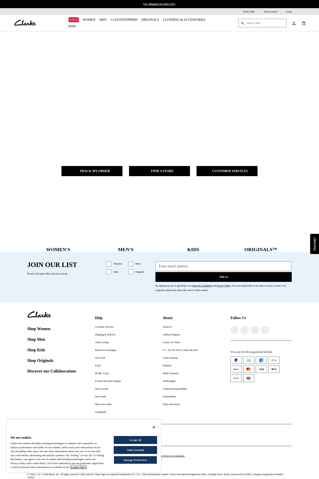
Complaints (100, 412)
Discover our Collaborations (51, 371)
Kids (72, 26)
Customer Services (227, 171)
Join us (223, 276)
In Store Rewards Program (108, 381)
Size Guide (100, 396)
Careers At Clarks (171, 342)
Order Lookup (102, 342)
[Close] (153, 427)
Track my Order (92, 171)
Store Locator (101, 388)
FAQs (98, 365)
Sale (74, 19)
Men (103, 19)
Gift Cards (100, 357)
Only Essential (135, 450)
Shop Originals (40, 360)
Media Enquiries (171, 373)
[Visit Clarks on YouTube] (265, 330)
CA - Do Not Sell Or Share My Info (180, 350)
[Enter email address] (223, 266)
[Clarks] (25, 23)
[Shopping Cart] (303, 23)
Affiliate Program (171, 334)
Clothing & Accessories (184, 19)
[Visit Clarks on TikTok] (255, 330)
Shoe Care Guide (103, 404)
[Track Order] (246, 11)
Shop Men (36, 339)
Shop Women (38, 328)
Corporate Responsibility (175, 388)
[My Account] (293, 23)
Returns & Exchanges (105, 350)
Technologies (169, 381)
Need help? (314, 244)
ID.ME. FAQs (102, 373)
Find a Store (159, 171)
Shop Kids (36, 350)
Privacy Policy (224, 285)
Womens (117, 263)
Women (89, 19)
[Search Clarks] (262, 23)
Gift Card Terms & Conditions (168, 455)
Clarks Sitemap (170, 357)
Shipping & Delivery (105, 334)
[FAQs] (286, 11)
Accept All (135, 440)
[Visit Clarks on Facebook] (235, 330)
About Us (167, 326)
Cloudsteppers (124, 19)
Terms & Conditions (202, 285)
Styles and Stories (171, 404)
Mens (138, 263)
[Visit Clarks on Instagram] (245, 330)
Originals (150, 19)
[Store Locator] (267, 11)
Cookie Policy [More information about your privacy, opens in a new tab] (78, 467)
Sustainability (169, 396)
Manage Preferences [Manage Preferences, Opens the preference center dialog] (135, 459)
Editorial (167, 365)
